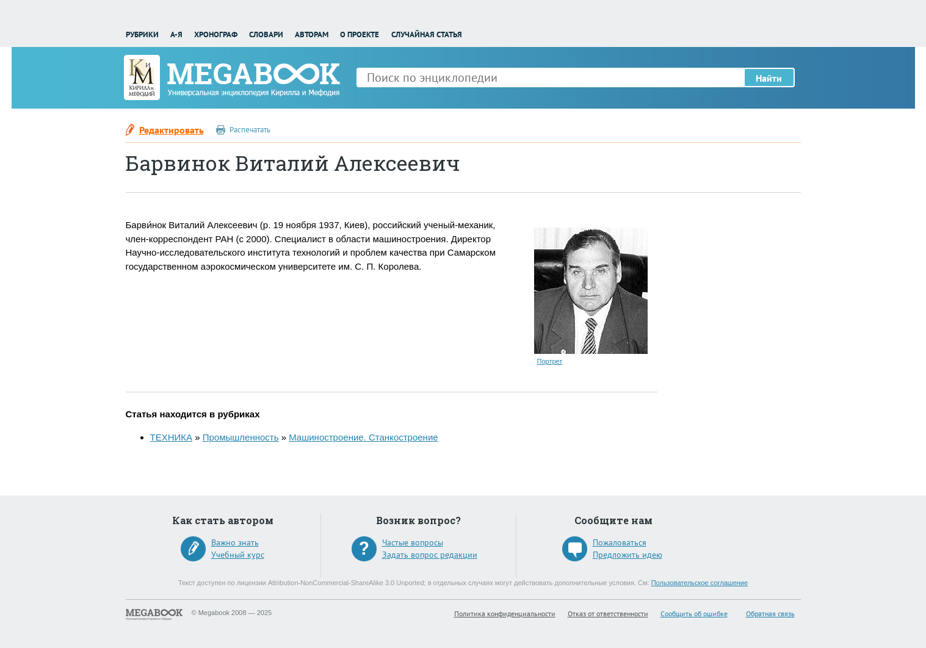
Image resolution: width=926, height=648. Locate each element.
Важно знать (235, 542)
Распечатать (250, 129)
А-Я (176, 34)
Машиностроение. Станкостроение (363, 437)
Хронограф (215, 34)
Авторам (311, 34)
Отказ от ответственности (608, 613)
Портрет (550, 361)
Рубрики (142, 34)
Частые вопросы (412, 542)
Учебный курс (237, 554)
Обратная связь (770, 613)
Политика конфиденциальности (504, 613)
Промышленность (241, 437)
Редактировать (171, 130)
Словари (266, 34)
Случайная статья (426, 34)
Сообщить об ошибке (694, 613)
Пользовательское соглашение (699, 582)
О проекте (359, 34)
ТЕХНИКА (171, 437)
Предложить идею (627, 554)
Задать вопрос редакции (429, 554)
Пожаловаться (619, 542)
